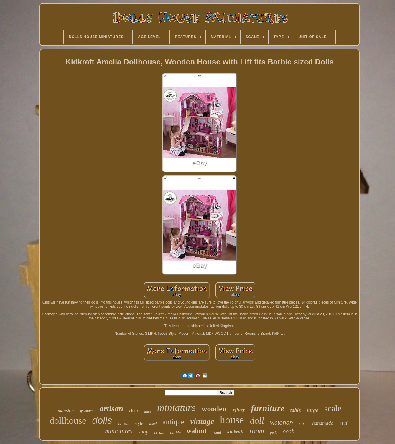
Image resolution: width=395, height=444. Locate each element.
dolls (102, 420)
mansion (66, 410)
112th (344, 423)
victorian (281, 422)
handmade (322, 423)
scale (332, 408)
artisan (112, 408)
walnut (197, 431)
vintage (202, 421)
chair (133, 411)
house (232, 420)
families (123, 424)
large (312, 410)
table (295, 410)
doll (257, 420)
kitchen (159, 433)
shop (143, 432)
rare (302, 423)
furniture (267, 408)
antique (173, 422)
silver (239, 410)
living (147, 411)
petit (273, 432)
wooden (214, 409)
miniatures (118, 431)
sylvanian (86, 411)
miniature (176, 407)
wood (153, 424)
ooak (288, 431)
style (139, 423)
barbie (175, 432)
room (256, 431)
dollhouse (68, 420)
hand (217, 432)
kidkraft (235, 432)
